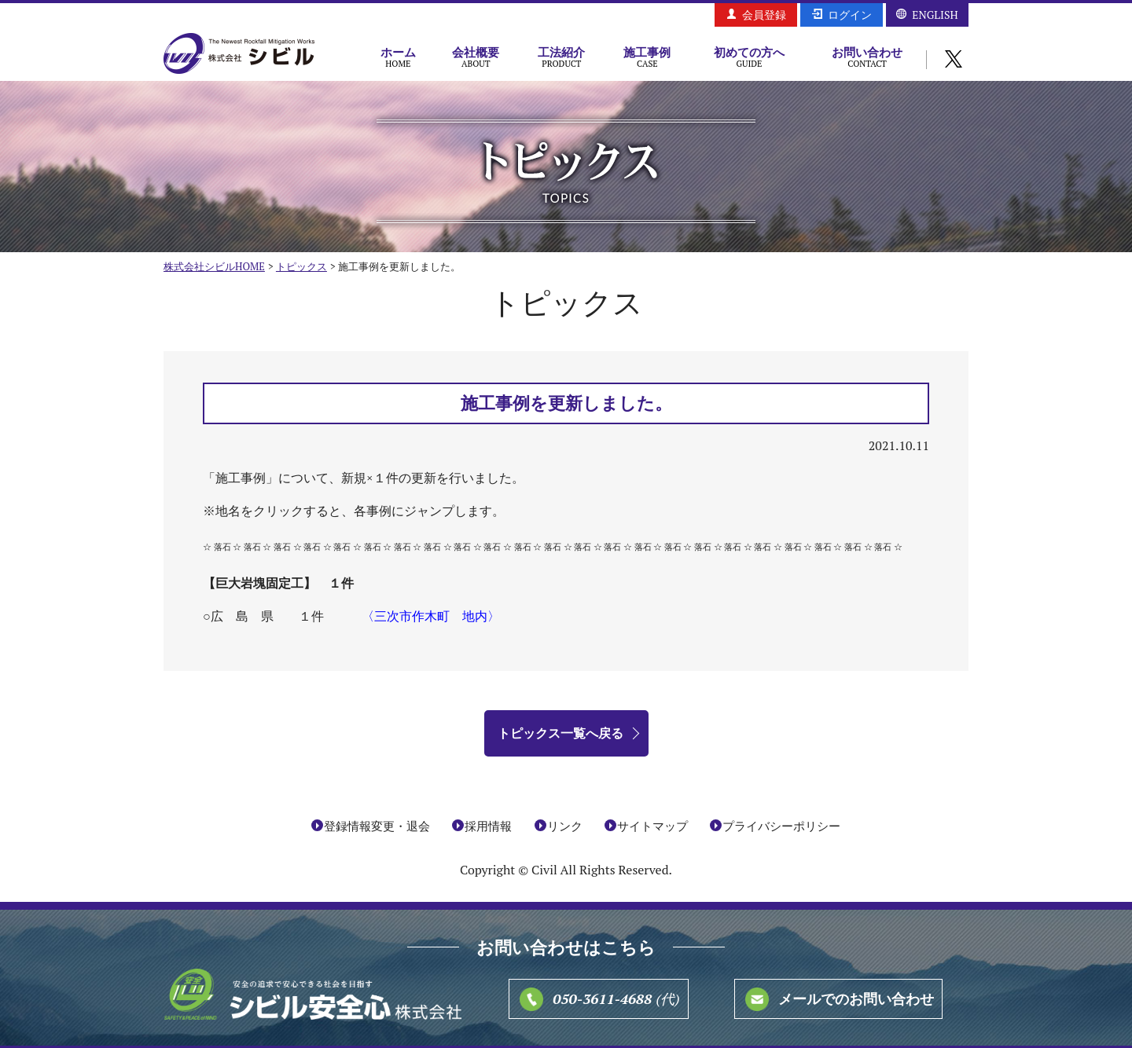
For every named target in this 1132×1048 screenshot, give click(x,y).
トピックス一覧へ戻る (560, 733)
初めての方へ (749, 56)
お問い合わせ (867, 56)
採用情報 (488, 826)
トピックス (301, 266)
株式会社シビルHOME (214, 266)
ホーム (398, 56)
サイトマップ (652, 826)
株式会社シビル (239, 54)
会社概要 (476, 56)
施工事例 (647, 56)
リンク (565, 826)
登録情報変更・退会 (377, 826)
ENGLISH (934, 14)
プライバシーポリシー (781, 826)
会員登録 (764, 14)
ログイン (850, 14)
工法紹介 (562, 56)
